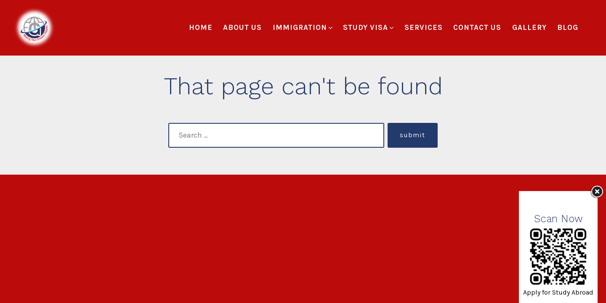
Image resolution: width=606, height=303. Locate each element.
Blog (567, 27)
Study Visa (368, 27)
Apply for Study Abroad (558, 292)
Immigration (302, 27)
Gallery (529, 27)
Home (201, 27)
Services (423, 27)
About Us (242, 27)
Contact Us (477, 27)
